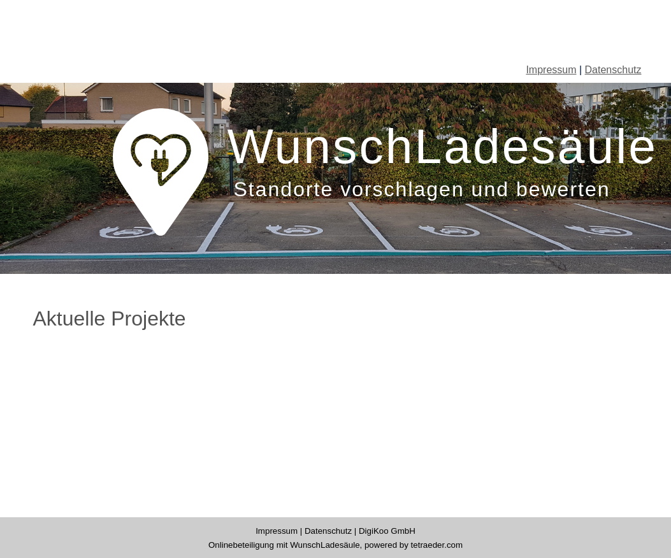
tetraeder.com (437, 545)
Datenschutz (613, 69)
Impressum (551, 69)
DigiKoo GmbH (387, 531)
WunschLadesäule (324, 545)
